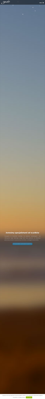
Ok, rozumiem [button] (29, 397)
